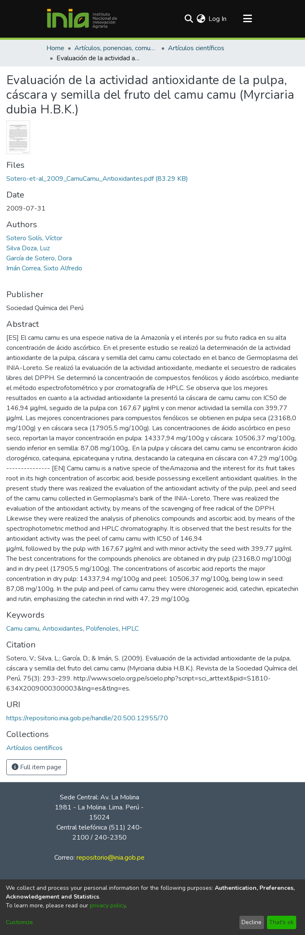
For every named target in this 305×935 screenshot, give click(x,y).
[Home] (82, 18)
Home (55, 48)
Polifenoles (102, 628)
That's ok (281, 922)
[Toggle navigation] (247, 19)
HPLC (130, 628)
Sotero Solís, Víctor (34, 238)
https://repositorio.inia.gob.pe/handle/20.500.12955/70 (87, 718)
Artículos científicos (196, 48)
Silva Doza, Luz (28, 248)
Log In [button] (217, 18)
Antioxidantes (62, 628)
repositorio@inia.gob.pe (110, 857)
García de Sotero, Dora (39, 258)
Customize (19, 922)
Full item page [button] (36, 767)
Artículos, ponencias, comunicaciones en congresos (116, 48)
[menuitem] (201, 19)
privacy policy (107, 905)
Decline (251, 922)
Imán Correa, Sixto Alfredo (44, 268)
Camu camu (22, 628)
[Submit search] (188, 19)
